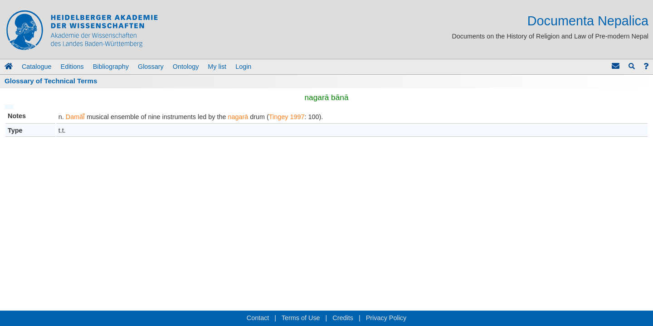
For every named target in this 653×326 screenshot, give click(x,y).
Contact (258, 317)
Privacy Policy (386, 317)
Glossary (151, 66)
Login (243, 66)
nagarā (238, 116)
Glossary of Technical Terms (51, 81)
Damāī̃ (75, 116)
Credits (342, 317)
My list (217, 66)
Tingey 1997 (287, 116)
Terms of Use (301, 317)
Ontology (186, 66)
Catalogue (37, 66)
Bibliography (111, 66)
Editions (72, 66)
